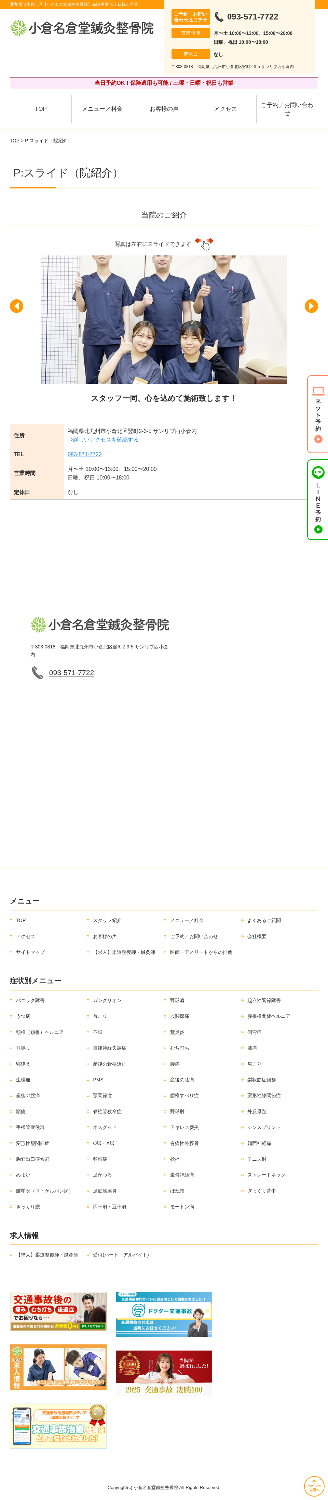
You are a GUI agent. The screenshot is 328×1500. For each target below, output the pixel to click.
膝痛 (252, 1048)
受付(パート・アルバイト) (121, 1255)
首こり (100, 1016)
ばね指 (177, 1191)
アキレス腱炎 (184, 1127)
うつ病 (23, 1016)
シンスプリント (264, 1127)
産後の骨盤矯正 (109, 1064)
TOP (41, 109)
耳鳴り (23, 1048)
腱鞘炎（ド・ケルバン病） (44, 1191)
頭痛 (21, 1111)
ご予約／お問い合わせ (287, 109)
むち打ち (179, 1048)
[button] (18, 312)
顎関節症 (102, 1095)
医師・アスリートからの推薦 (201, 952)
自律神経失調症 (109, 1048)
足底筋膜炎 (105, 1191)
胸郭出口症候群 (33, 1159)
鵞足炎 (177, 1032)
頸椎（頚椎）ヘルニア (40, 1032)
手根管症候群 (30, 1127)
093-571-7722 (85, 454)
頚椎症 (100, 1159)
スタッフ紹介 (107, 920)
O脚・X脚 (103, 1143)
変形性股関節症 (33, 1143)
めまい (23, 1174)
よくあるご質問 (264, 920)
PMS (98, 1079)
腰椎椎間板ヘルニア (268, 1016)
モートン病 (182, 1206)
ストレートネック (266, 1174)
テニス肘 (256, 1159)
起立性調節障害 (264, 1000)
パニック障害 (30, 1000)
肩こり (254, 1064)
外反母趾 (256, 1111)
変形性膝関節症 (264, 1095)
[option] (164, 334)
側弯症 (254, 1032)
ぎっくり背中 (261, 1191)
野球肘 (177, 1111)
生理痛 (23, 1079)
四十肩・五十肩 (109, 1206)
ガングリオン (107, 1000)
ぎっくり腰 (28, 1206)
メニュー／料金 (102, 109)
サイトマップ (30, 952)
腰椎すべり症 (184, 1095)
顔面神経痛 (259, 1143)
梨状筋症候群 (261, 1079)
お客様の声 (164, 109)
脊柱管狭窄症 (107, 1111)
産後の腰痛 (28, 1095)
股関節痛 (179, 1016)
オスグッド (105, 1127)
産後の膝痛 (182, 1079)
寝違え (23, 1064)
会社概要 (256, 936)
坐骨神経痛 (182, 1174)
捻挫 (175, 1159)
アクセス (225, 109)
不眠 (97, 1032)
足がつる (102, 1174)
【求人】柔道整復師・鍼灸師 (124, 952)
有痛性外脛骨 (184, 1143)
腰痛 (175, 1064)
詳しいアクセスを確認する (106, 440)
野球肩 (177, 1000)
